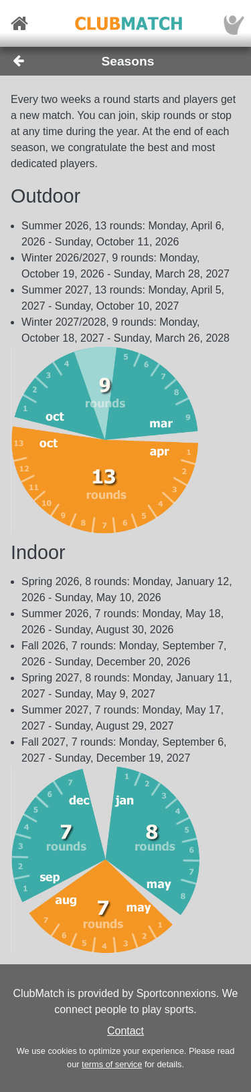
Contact (125, 1030)
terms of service (112, 1064)
